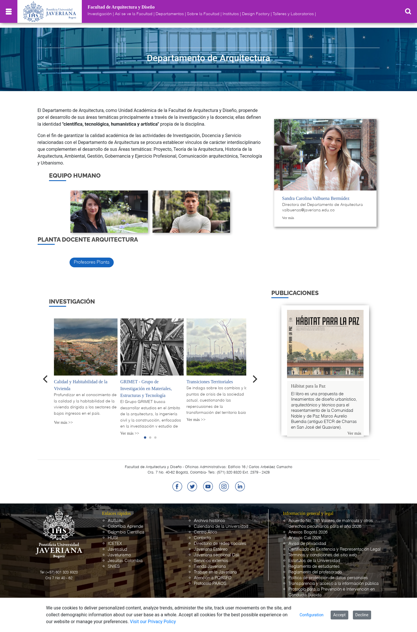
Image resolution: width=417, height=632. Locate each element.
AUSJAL (116, 521)
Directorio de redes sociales (220, 543)
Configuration (312, 615)
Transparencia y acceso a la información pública (333, 583)
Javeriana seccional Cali (216, 555)
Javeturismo (119, 555)
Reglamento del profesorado (315, 572)
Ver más (288, 218)
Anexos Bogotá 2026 (308, 532)
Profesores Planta (91, 262)
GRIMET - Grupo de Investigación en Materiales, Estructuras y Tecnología (146, 388)
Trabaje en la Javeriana (215, 572)
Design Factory (256, 14)
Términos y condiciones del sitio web (322, 555)
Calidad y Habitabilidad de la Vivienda (80, 385)
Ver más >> (63, 422)
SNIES (114, 566)
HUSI (113, 538)
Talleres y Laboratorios (293, 14)
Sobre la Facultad (203, 14)
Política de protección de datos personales (328, 578)
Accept (339, 615)
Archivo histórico (209, 521)
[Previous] (46, 379)
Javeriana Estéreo (210, 549)
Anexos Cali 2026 (304, 538)
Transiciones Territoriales (209, 381)
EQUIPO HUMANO (75, 175)
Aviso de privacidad (307, 543)
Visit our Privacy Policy (153, 621)
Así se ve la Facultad (133, 14)
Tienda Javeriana (210, 566)
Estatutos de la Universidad (314, 561)
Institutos (231, 14)
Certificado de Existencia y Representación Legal (334, 549)
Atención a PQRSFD (212, 578)
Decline (362, 615)
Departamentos (170, 14)
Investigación (100, 14)
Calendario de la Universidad (221, 526)
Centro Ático (205, 532)
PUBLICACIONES (295, 292)
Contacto (202, 538)
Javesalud (117, 549)
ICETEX (115, 543)
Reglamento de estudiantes (314, 566)
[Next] (254, 379)
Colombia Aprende (125, 526)
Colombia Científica (126, 532)
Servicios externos (211, 561)
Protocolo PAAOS (210, 583)
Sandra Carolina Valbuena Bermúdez (316, 198)
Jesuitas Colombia (125, 561)
